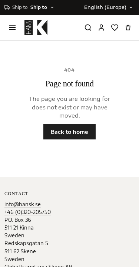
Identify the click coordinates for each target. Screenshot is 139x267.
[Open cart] (128, 27)
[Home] (35, 27)
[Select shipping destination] (29, 7)
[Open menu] (12, 27)
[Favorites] (114, 27)
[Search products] (88, 27)
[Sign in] (101, 27)
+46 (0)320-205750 (27, 212)
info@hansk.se (22, 204)
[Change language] (108, 7)
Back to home (69, 132)
